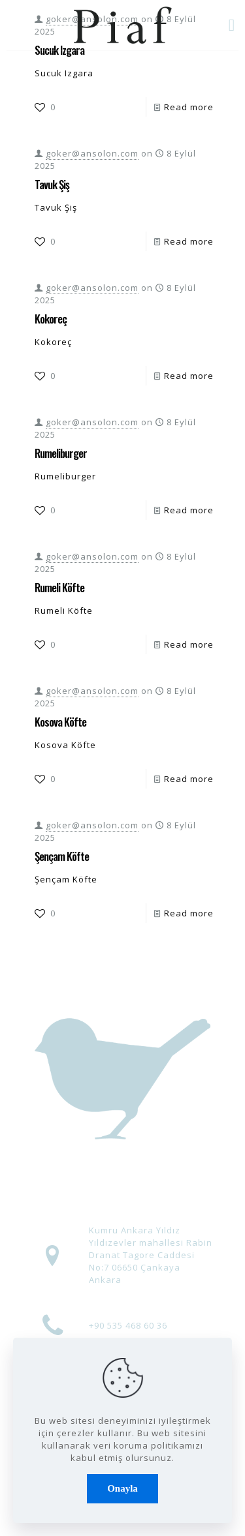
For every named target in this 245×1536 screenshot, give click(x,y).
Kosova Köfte (60, 722)
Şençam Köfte (62, 856)
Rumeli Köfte (59, 587)
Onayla (122, 1488)
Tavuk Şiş (52, 184)
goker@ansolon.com (92, 153)
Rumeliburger (61, 453)
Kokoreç (51, 318)
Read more (189, 107)
